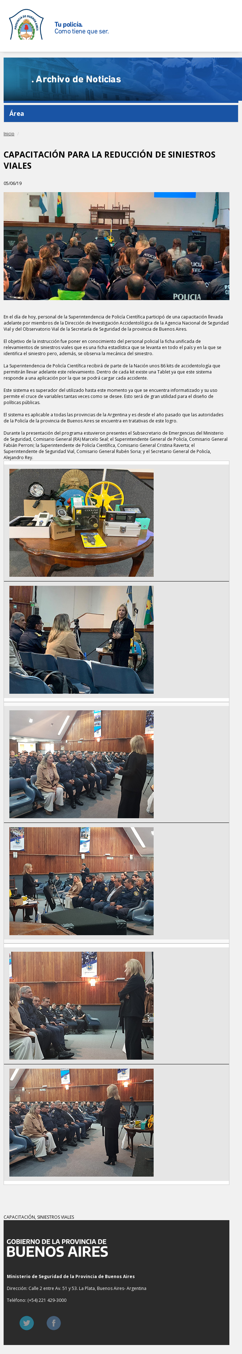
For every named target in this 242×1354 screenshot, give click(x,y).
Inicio (9, 134)
